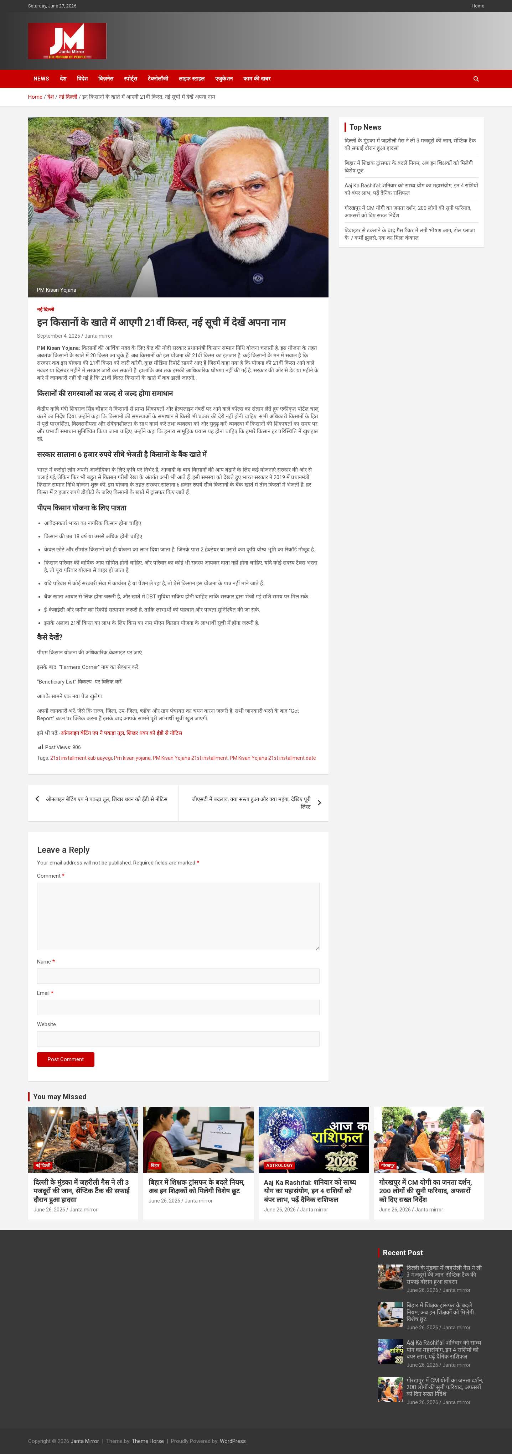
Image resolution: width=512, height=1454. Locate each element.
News (41, 79)
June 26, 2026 (49, 1209)
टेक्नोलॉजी (158, 79)
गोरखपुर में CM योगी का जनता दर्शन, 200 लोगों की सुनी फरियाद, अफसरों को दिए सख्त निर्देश (425, 1191)
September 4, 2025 (58, 336)
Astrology (279, 1165)
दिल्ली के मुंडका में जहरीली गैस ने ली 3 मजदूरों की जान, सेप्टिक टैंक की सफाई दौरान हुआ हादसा (81, 1191)
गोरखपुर (387, 1165)
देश (63, 79)
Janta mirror (98, 336)
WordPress (233, 1441)
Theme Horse (148, 1441)
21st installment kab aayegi (81, 758)
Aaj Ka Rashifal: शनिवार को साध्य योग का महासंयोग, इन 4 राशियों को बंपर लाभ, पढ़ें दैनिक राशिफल (310, 1191)
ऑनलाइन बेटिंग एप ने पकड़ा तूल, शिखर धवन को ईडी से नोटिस (121, 733)
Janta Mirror (85, 1441)
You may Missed (60, 1096)
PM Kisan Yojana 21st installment (190, 758)
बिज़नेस (105, 79)
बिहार (155, 1165)
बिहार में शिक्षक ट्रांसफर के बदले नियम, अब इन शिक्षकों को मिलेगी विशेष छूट (197, 1186)
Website (46, 1024)
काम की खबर (256, 79)
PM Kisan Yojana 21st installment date (273, 758)
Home (478, 6)
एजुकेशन (224, 79)
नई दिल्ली (45, 309)
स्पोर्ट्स (130, 79)
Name (46, 962)
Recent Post (403, 1252)
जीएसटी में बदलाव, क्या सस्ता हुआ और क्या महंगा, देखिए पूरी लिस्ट (251, 803)
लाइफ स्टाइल (192, 79)
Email (45, 993)
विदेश (82, 79)
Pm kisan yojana (132, 758)
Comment (50, 876)
